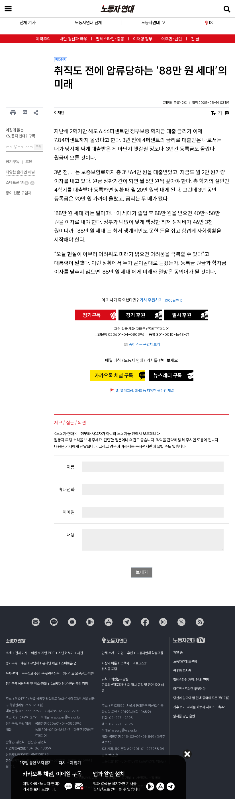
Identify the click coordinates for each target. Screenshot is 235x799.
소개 (8, 653)
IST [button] (210, 22)
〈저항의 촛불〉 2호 (174, 102)
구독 (38, 147)
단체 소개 (108, 653)
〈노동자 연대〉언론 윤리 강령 (69, 683)
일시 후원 (181, 315)
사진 (80, 653)
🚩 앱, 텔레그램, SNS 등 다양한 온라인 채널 (142, 390)
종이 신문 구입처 (18, 192)
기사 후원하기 (161, 300)
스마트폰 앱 (20, 182)
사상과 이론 (109, 663)
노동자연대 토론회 (185, 661)
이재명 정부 (142, 39)
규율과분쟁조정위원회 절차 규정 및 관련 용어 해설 (133, 688)
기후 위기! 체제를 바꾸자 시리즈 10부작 (198, 707)
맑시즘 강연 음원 (184, 716)
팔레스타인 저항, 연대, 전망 (191, 679)
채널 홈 (178, 652)
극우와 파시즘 (182, 670)
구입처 (34, 663)
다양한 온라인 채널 (20, 172)
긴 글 (195, 39)
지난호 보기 (65, 653)
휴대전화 (67, 489)
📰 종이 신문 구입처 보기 (142, 344)
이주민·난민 (171, 39)
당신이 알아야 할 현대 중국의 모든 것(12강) (201, 698)
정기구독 (12, 161)
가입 (120, 653)
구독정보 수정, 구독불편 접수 (40, 673)
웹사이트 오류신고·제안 (78, 673)
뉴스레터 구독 (168, 375)
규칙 (104, 679)
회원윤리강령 (119, 679)
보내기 (142, 572)
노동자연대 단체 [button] (88, 22)
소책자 (124, 663)
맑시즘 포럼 (109, 669)
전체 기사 (21, 653)
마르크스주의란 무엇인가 (189, 689)
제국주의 (43, 39)
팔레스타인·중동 (110, 39)
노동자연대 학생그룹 (149, 653)
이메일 (69, 512)
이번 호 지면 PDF (43, 653)
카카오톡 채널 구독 (114, 375)
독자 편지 (12, 673)
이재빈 (59, 112)
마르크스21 (140, 663)
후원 (28, 161)
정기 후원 (135, 315)
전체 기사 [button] (28, 22)
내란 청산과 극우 (73, 39)
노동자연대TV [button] (153, 22)
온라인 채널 (50, 663)
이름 (71, 467)
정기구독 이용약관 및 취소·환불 (26, 683)
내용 (71, 535)
